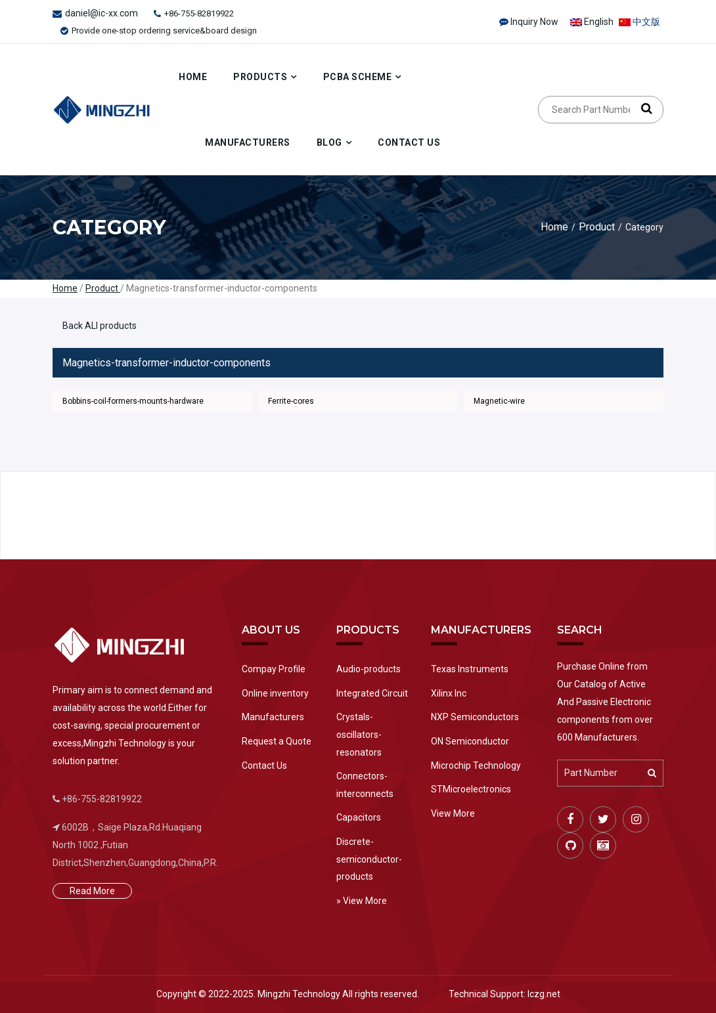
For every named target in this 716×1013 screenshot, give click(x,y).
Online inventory (275, 693)
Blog (329, 142)
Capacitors (358, 817)
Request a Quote (276, 741)
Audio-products (368, 669)
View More (453, 813)
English (592, 21)
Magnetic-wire (499, 401)
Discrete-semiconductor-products (369, 859)
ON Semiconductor (470, 741)
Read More (92, 891)
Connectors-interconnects (364, 785)
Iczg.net (543, 994)
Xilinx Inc (448, 693)
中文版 (639, 21)
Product (597, 227)
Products (260, 77)
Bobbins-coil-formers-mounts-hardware (133, 401)
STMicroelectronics (471, 789)
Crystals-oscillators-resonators (359, 734)
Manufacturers (247, 142)
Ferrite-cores (291, 401)
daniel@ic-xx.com (101, 13)
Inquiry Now (534, 21)
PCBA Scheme (357, 77)
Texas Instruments (469, 669)
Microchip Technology (476, 765)
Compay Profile (273, 669)
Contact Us (409, 142)
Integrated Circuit (372, 693)
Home (193, 77)
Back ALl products (99, 325)
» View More (361, 900)
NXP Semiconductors (475, 717)
